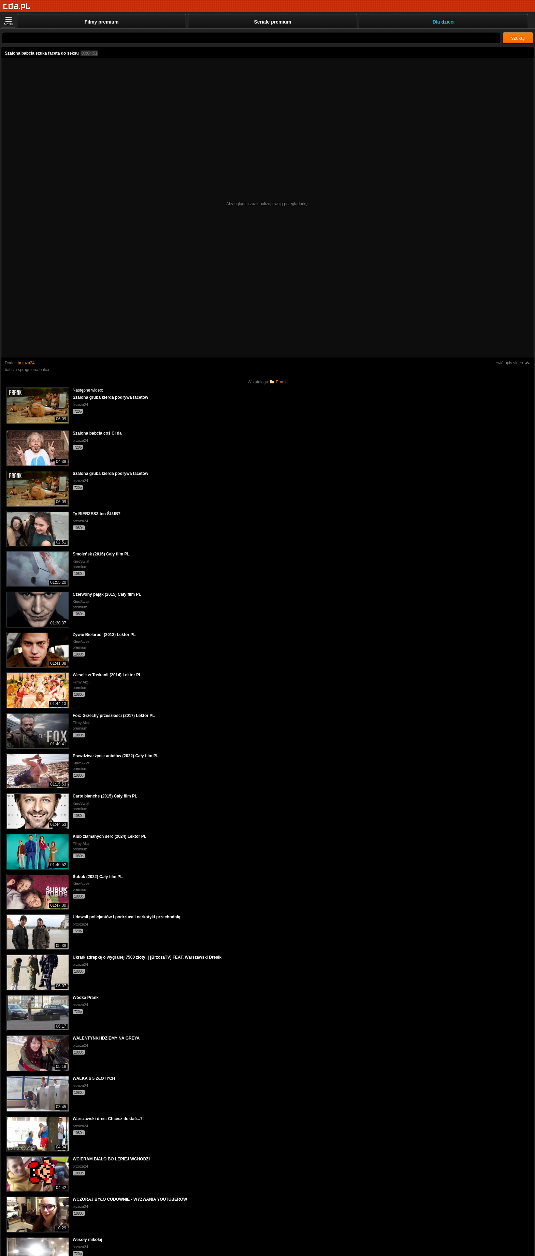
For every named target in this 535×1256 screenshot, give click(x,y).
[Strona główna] (16, 6)
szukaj (518, 38)
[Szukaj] (251, 37)
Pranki (281, 382)
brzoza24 (26, 363)
